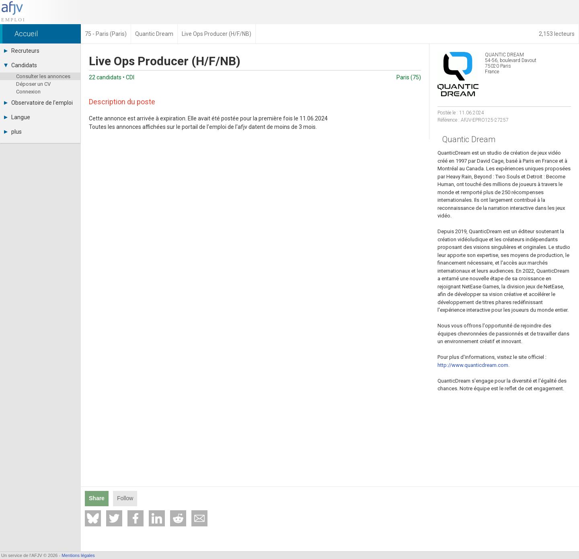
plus (13, 131)
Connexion (28, 92)
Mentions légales (78, 555)
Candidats (20, 65)
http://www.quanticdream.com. (473, 365)
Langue (17, 117)
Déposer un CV (33, 84)
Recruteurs (21, 51)
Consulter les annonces (43, 76)
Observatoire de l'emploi (38, 102)
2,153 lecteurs (557, 34)
